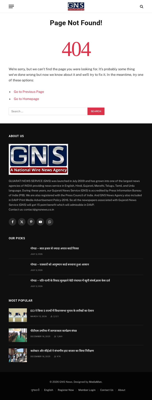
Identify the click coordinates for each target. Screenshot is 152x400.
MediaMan (95, 381)
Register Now (66, 389)
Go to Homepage (26, 99)
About (121, 389)
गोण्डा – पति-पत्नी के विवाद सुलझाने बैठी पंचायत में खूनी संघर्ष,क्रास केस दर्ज (70, 280)
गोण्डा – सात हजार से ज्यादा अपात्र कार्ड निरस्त (54, 248)
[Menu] (11, 6)
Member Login (87, 389)
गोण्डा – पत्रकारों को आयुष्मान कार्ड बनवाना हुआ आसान (59, 264)
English (48, 389)
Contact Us (106, 389)
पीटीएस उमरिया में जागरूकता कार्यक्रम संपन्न (53, 330)
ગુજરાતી (35, 389)
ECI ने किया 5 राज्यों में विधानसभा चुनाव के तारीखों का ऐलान (62, 310)
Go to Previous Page (29, 92)
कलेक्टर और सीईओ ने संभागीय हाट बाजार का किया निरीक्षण (62, 350)
